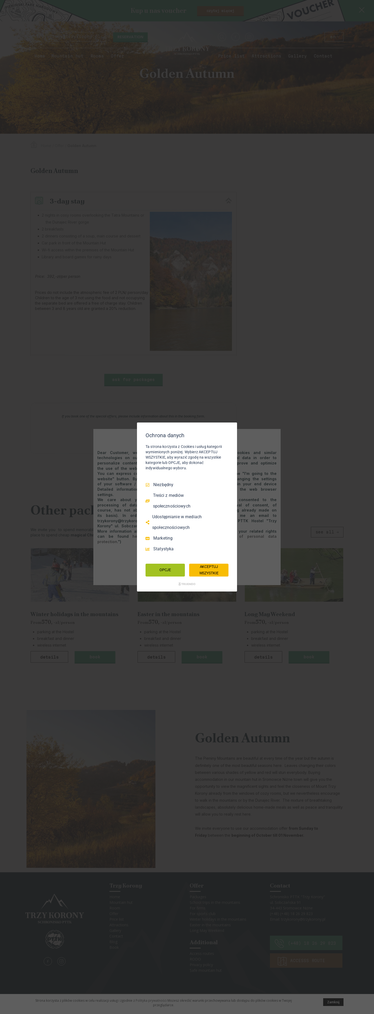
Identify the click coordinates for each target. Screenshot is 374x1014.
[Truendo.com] (187, 584)
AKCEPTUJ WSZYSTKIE (209, 569)
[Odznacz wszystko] (230, 429)
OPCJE (165, 570)
